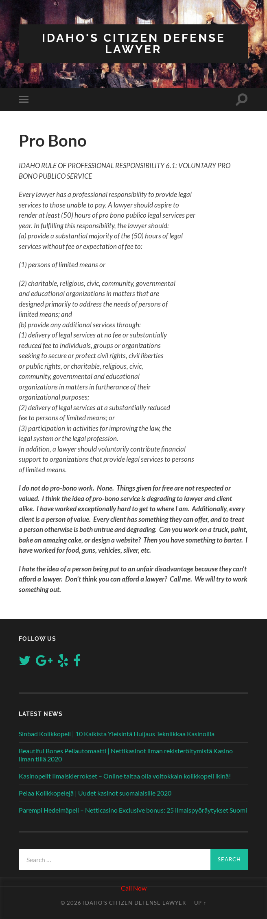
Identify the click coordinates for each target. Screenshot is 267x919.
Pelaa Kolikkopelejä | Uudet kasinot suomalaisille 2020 (95, 793)
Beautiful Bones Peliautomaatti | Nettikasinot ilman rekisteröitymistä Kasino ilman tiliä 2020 (126, 755)
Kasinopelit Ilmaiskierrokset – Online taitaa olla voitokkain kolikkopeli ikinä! (125, 776)
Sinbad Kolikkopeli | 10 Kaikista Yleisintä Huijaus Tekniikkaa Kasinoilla (116, 733)
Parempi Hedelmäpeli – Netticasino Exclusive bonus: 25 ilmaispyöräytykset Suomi (133, 810)
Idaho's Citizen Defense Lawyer (133, 43)
